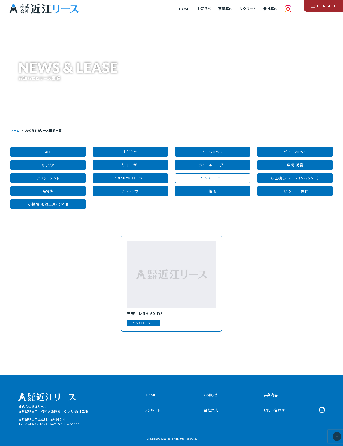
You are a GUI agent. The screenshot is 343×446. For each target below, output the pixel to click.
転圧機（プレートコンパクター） (295, 178)
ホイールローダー (212, 165)
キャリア (48, 165)
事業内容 (270, 395)
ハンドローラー (213, 178)
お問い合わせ (274, 410)
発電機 (47, 191)
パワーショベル (295, 152)
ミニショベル (213, 152)
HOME (150, 395)
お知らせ (130, 152)
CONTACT (323, 6)
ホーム (14, 130)
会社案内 (211, 410)
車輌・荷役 (295, 165)
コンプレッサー (130, 191)
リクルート (152, 410)
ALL (48, 152)
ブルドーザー (130, 165)
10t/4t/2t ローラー (130, 178)
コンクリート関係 (295, 191)
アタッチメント (48, 178)
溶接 (212, 191)
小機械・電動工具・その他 (48, 204)
